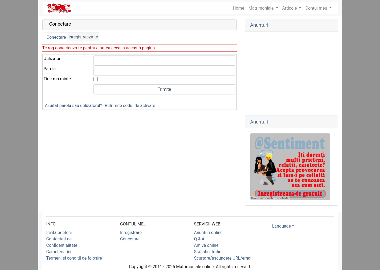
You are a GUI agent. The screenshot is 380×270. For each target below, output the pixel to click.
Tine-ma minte (57, 78)
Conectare (56, 37)
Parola (50, 68)
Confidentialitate (61, 245)
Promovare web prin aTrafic (270, 198)
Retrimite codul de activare (130, 105)
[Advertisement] (291, 70)
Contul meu (316, 8)
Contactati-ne (59, 238)
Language (281, 226)
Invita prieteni (59, 232)
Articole (290, 8)
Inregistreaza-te (83, 36)
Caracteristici (58, 251)
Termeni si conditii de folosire (74, 258)
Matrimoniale (261, 8)
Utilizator (52, 58)
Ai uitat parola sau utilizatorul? (73, 105)
